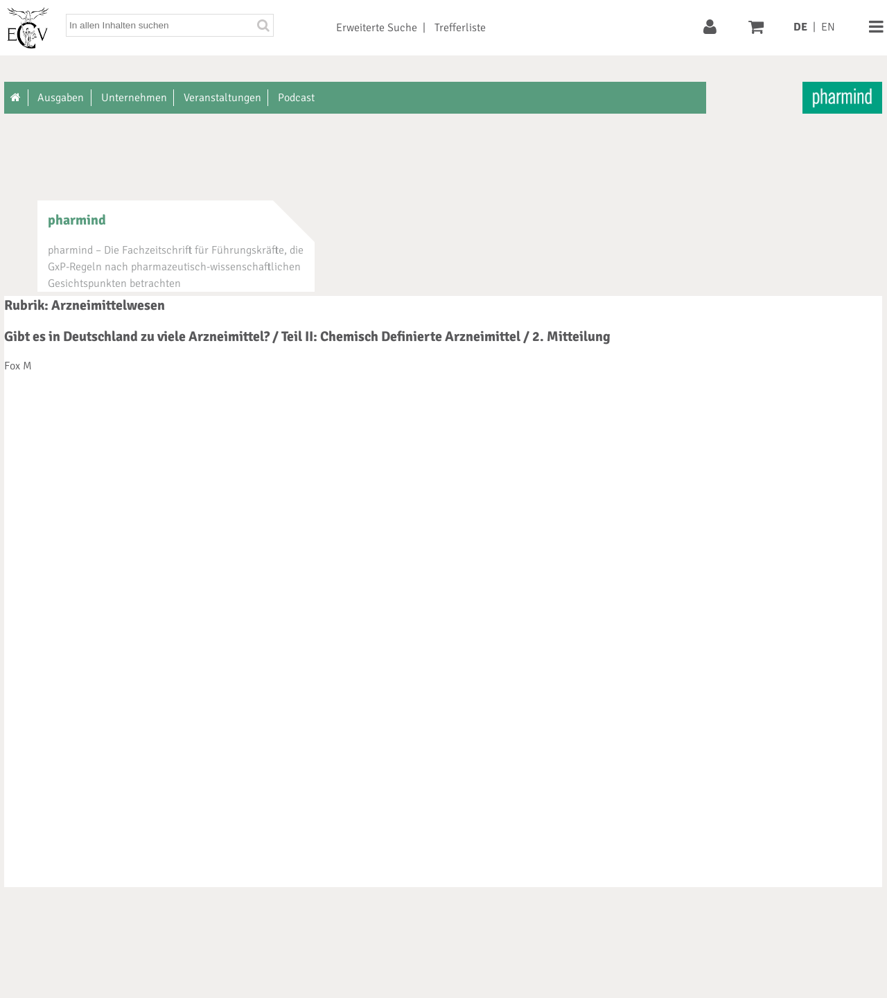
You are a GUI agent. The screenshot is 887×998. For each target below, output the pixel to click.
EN (828, 27)
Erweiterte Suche (376, 28)
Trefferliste (460, 28)
